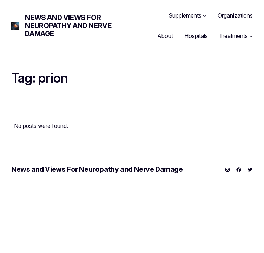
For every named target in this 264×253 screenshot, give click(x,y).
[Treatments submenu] (251, 36)
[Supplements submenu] (204, 16)
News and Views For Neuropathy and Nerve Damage (68, 25)
